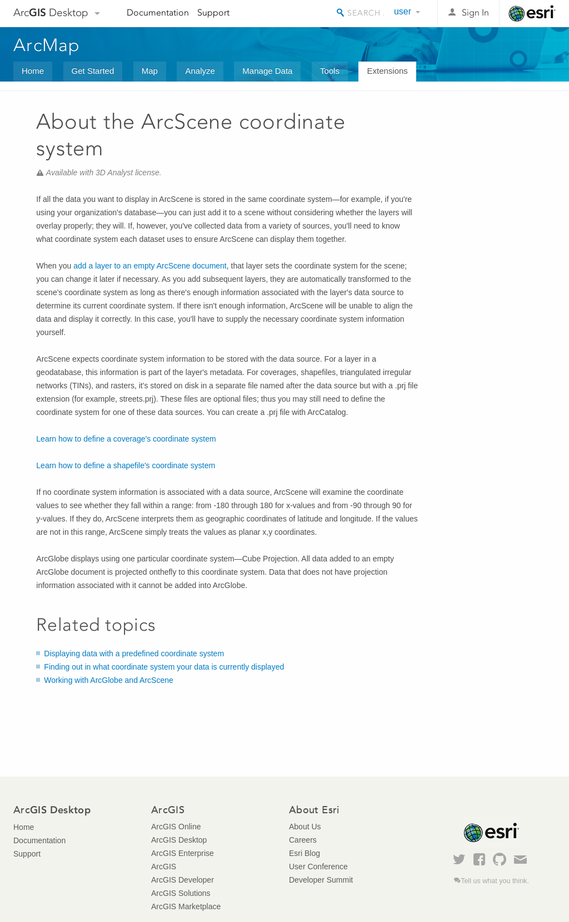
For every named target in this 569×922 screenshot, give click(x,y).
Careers (303, 839)
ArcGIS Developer (182, 879)
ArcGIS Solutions (181, 893)
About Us (305, 826)
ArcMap (47, 44)
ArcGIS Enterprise (182, 853)
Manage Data (267, 70)
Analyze (199, 70)
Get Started (93, 70)
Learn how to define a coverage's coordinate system (126, 438)
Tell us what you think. (495, 881)
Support (213, 12)
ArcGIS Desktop (179, 839)
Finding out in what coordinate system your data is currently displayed (164, 666)
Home (33, 70)
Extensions (387, 70)
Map (150, 70)
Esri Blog (304, 853)
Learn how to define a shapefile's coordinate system (125, 465)
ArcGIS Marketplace (186, 906)
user (402, 11)
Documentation (158, 12)
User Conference (318, 866)
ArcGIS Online (176, 826)
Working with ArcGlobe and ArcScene (108, 680)
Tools (330, 70)
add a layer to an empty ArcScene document (150, 265)
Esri (532, 13)
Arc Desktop (50, 12)
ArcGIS (163, 866)
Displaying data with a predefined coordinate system (134, 653)
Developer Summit (321, 879)
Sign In (475, 12)
